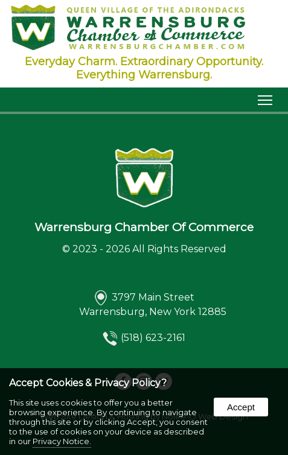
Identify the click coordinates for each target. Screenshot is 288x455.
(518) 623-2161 (153, 337)
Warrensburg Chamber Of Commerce (144, 227)
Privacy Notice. (62, 441)
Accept (241, 407)
